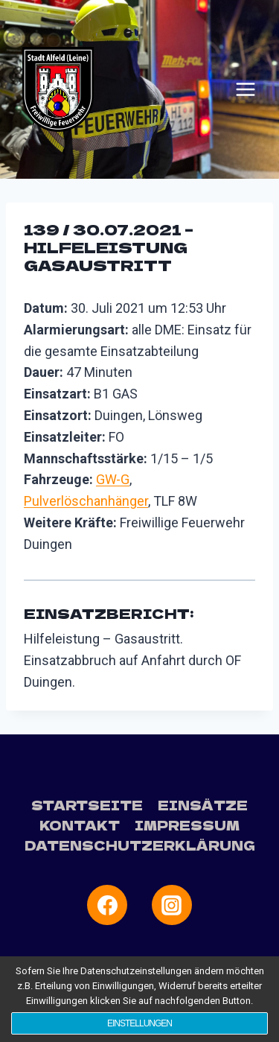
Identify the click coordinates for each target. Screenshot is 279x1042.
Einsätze (203, 804)
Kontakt (79, 825)
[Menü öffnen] (245, 89)
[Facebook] (107, 905)
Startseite (87, 804)
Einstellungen (139, 1023)
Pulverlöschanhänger (86, 501)
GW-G (112, 479)
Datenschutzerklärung (140, 845)
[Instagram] (172, 905)
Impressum (187, 825)
